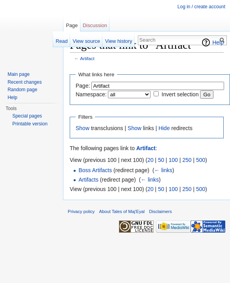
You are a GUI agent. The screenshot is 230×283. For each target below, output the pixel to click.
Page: (83, 86)
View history (118, 41)
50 (161, 160)
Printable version (29, 124)
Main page (18, 74)
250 (186, 160)
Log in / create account (201, 6)
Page (72, 25)
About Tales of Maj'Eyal (122, 211)
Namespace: (91, 94)
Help (218, 42)
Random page (22, 89)
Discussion (95, 25)
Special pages (27, 116)
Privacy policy (81, 211)
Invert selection (179, 94)
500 (200, 160)
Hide (164, 128)
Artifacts (88, 179)
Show (82, 128)
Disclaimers (160, 211)
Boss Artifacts (95, 170)
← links (163, 170)
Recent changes (24, 82)
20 (150, 160)
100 (173, 160)
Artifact (87, 58)
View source (86, 41)
